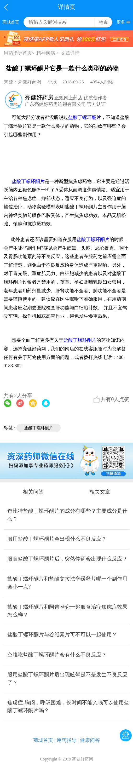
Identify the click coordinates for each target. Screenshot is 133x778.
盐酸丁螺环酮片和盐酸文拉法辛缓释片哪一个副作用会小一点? (67, 583)
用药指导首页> (19, 53)
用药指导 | (68, 740)
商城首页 (10, 22)
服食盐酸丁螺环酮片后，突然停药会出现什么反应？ (67, 559)
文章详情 (70, 53)
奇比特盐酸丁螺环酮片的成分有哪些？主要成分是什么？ (67, 515)
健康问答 (90, 740)
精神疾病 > (47, 53)
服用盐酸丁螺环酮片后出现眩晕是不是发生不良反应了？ (67, 678)
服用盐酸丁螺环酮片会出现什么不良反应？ (57, 539)
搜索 (103, 22)
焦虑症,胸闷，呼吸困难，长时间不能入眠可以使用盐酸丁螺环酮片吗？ (68, 706)
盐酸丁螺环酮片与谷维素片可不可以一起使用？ (62, 634)
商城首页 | (44, 740)
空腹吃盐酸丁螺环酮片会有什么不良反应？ (57, 654)
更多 (121, 22)
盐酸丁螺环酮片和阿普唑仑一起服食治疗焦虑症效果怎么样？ (67, 611)
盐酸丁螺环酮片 (84, 117)
